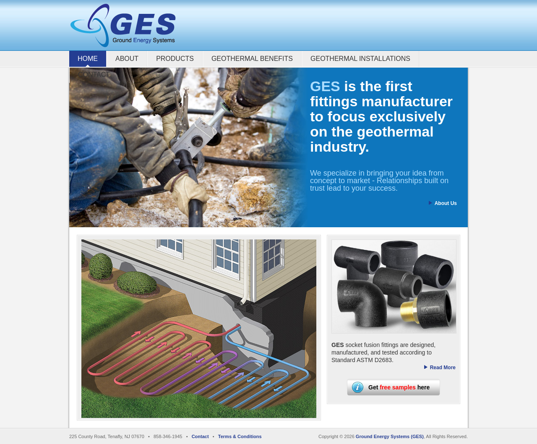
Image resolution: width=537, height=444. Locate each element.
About (126, 58)
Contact (94, 74)
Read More (443, 367)
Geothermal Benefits (252, 58)
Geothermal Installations (360, 58)
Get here (399, 387)
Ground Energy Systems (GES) (390, 436)
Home (88, 58)
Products (175, 58)
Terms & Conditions (240, 436)
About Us (446, 203)
